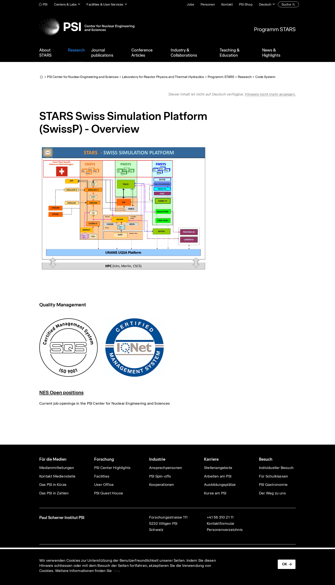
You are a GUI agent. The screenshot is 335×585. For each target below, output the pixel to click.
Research (245, 77)
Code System (265, 77)
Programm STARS (275, 29)
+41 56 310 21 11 (220, 517)
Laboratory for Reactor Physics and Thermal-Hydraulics (163, 77)
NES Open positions (61, 392)
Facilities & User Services (105, 4)
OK (284, 564)
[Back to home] (86, 26)
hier (116, 571)
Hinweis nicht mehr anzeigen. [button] (270, 94)
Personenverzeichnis (225, 530)
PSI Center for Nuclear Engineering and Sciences (82, 77)
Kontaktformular (220, 523)
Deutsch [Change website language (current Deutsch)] (265, 4)
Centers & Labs (65, 4)
